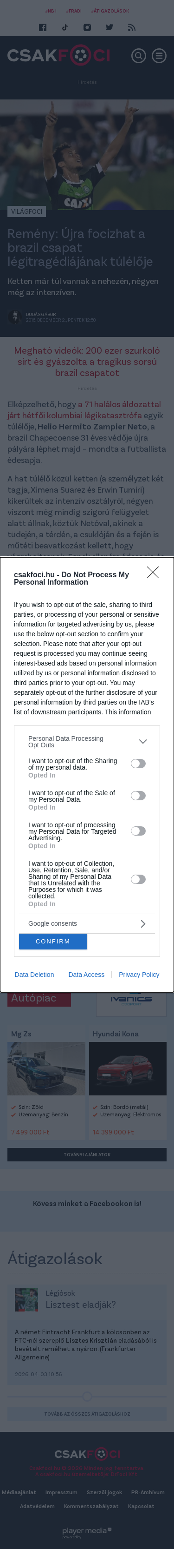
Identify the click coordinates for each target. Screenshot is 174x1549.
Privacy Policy (139, 974)
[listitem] (87, 741)
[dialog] (87, 774)
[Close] (156, 575)
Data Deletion (34, 974)
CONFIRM (53, 941)
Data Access (86, 974)
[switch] (138, 763)
